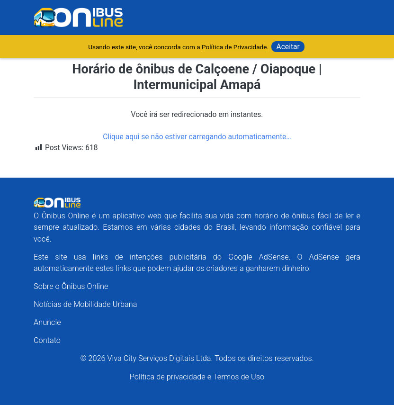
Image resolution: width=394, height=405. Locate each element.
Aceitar (287, 46)
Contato (47, 340)
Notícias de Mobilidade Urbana (85, 304)
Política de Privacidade (234, 47)
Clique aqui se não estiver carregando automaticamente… (197, 136)
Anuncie (47, 322)
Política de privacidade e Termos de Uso (197, 376)
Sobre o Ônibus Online (71, 286)
